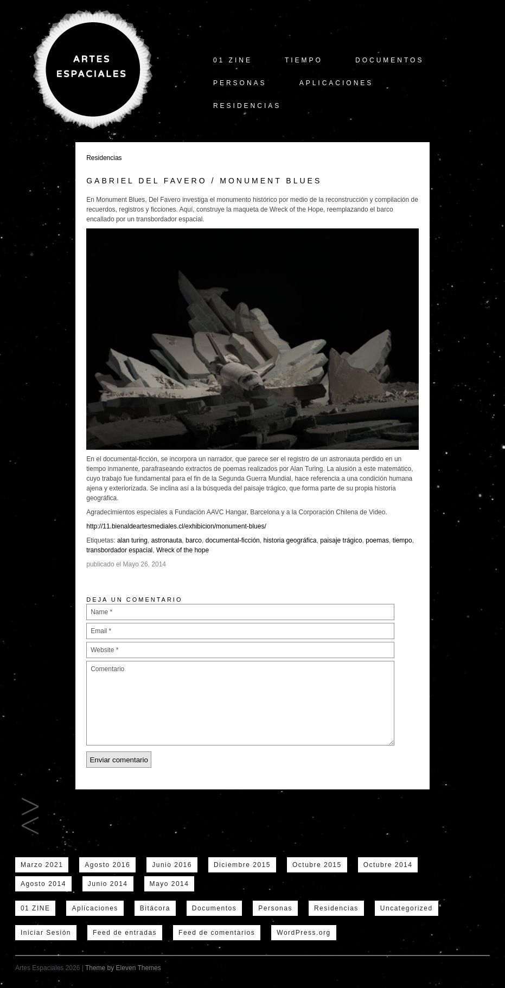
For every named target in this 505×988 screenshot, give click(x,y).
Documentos (389, 60)
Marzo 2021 (42, 865)
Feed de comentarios (216, 932)
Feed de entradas (125, 932)
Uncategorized (406, 908)
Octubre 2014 (388, 865)
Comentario (240, 703)
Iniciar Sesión (46, 932)
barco (194, 540)
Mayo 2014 (169, 884)
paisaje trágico (341, 540)
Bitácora (155, 908)
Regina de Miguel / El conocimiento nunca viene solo (30, 807)
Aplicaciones (336, 83)
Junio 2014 (108, 884)
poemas (377, 540)
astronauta (166, 540)
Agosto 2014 (43, 884)
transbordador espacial (119, 550)
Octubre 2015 (317, 865)
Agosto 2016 (107, 865)
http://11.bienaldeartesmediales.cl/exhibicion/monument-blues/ (176, 526)
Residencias (247, 106)
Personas (240, 83)
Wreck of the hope (182, 550)
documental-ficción (233, 540)
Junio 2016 (172, 865)
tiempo (304, 60)
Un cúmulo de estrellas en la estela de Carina (30, 826)
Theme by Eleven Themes (123, 968)
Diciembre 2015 (242, 865)
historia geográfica (289, 540)
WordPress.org (303, 932)
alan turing (132, 540)
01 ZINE (232, 60)
